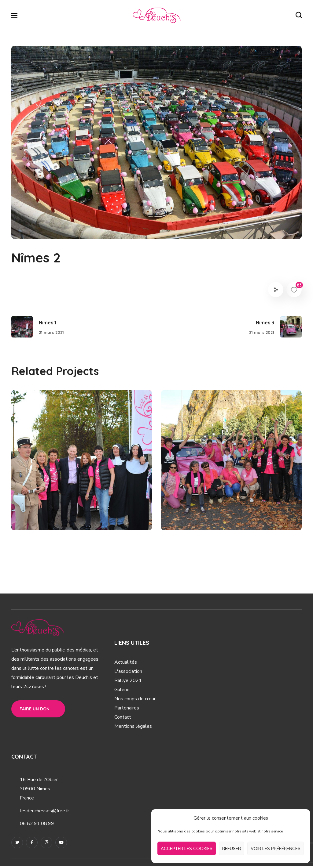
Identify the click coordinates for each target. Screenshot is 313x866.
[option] (81, 464)
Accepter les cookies (186, 848)
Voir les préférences (275, 848)
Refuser (231, 848)
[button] (299, 15)
